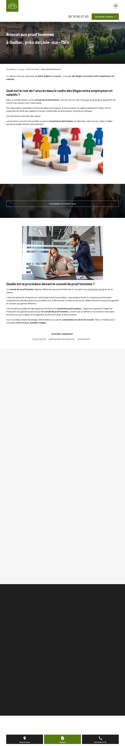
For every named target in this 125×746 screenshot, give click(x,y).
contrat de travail (95, 289)
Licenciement (83, 339)
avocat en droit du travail (94, 100)
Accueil (21, 69)
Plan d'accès (24, 742)
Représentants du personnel (61, 339)
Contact (62, 742)
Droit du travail (39, 339)
